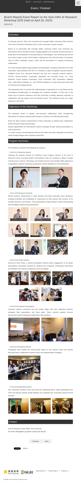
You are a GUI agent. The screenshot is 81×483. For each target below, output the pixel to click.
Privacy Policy (53, 471)
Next (46, 441)
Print (25, 448)
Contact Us (64, 471)
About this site (40, 471)
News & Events (37, 1)
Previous (35, 441)
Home (28, 1)
